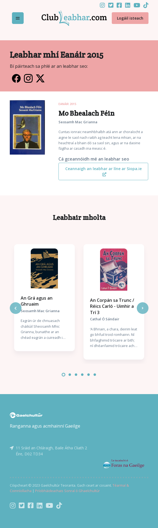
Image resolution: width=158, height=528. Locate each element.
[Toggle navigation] (18, 18)
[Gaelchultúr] (26, 415)
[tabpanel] (44, 297)
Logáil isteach (130, 18)
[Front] (68, 18)
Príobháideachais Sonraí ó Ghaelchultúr (67, 490)
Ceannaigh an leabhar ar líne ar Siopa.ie (103, 171)
